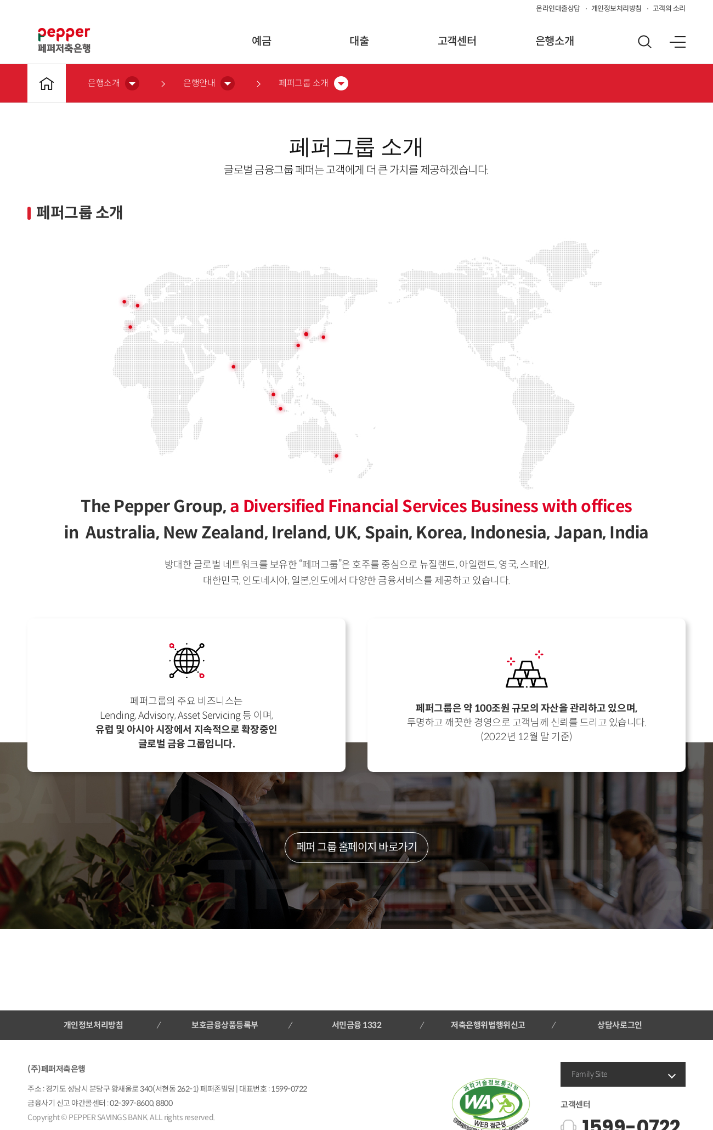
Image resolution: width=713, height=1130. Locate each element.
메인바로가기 (46, 83)
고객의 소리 (669, 8)
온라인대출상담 (558, 8)
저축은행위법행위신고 (488, 1025)
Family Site (589, 1074)
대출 (359, 41)
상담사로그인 (619, 1025)
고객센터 (457, 41)
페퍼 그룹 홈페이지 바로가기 (356, 847)
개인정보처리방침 (616, 8)
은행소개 (554, 41)
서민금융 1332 (357, 1025)
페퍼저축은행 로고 (64, 40)
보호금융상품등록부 (224, 1025)
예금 (261, 41)
